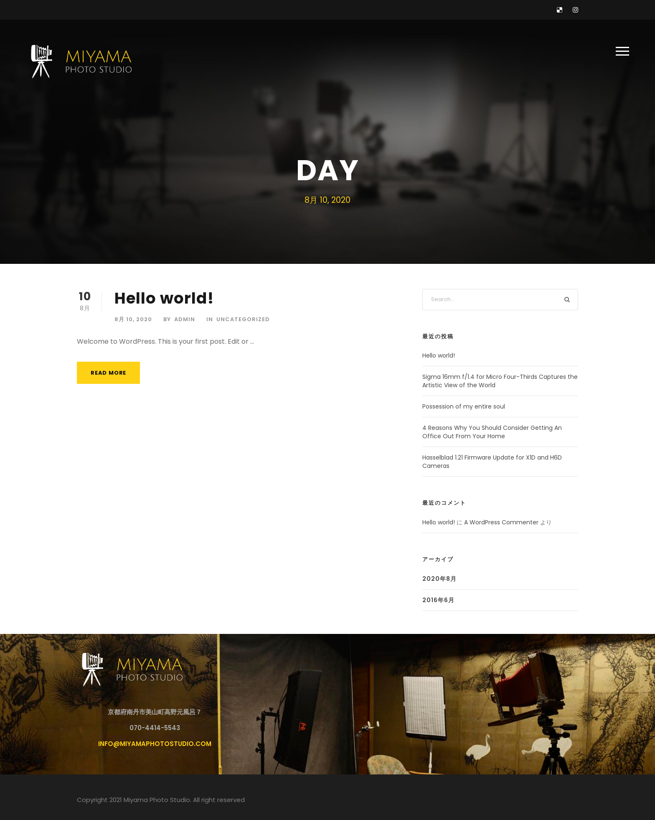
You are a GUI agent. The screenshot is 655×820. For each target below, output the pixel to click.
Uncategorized (243, 319)
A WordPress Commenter (501, 522)
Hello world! (164, 298)
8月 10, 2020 (133, 319)
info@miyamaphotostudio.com (154, 743)
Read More (108, 373)
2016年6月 (438, 600)
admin (184, 319)
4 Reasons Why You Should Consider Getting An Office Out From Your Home (492, 432)
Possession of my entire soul (463, 406)
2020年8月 (439, 579)
